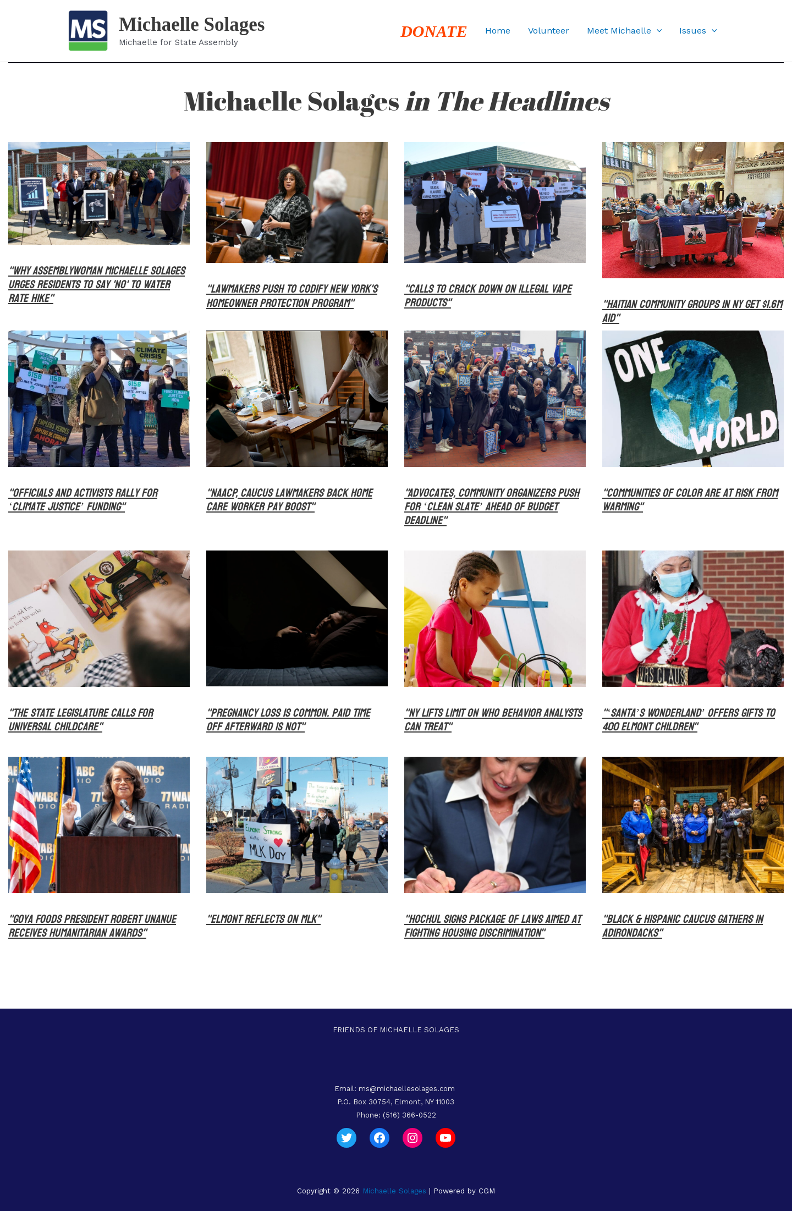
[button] (656, 31)
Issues (698, 31)
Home (497, 30)
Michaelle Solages (192, 24)
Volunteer (548, 30)
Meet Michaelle (624, 31)
